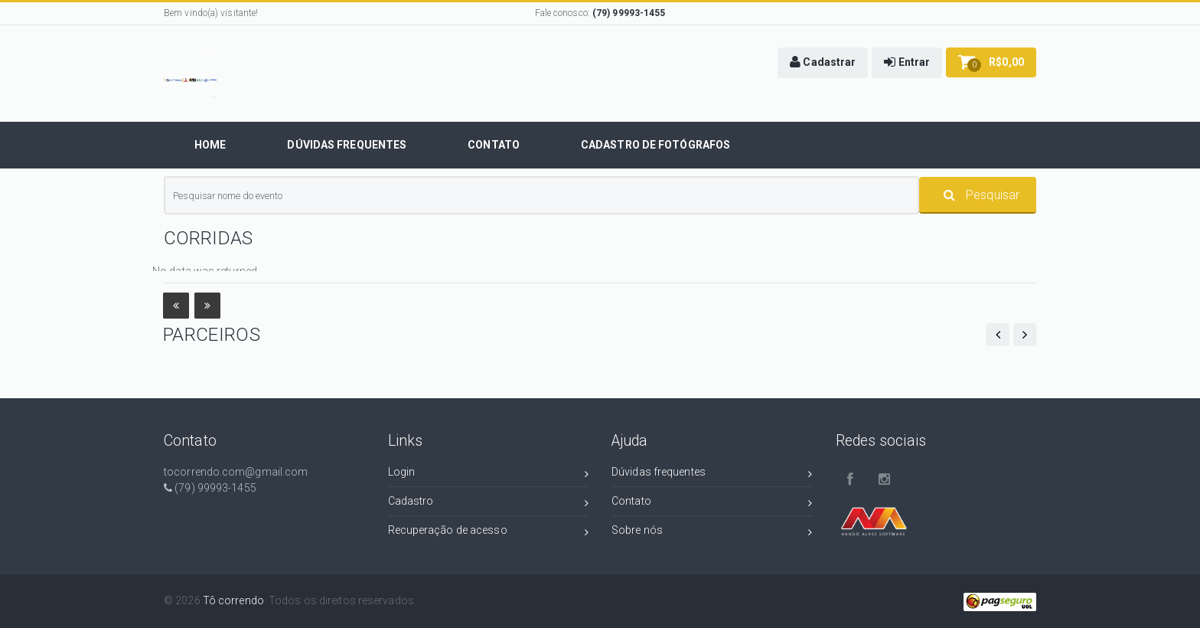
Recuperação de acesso (488, 532)
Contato (712, 503)
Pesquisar (981, 195)
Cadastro (488, 503)
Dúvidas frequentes (712, 474)
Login (488, 474)
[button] (823, 62)
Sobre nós (712, 532)
